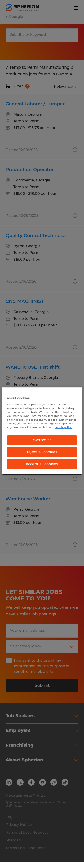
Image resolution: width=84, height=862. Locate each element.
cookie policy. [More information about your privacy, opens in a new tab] (63, 427)
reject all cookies (42, 452)
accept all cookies (42, 464)
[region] (42, 431)
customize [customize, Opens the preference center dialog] (42, 440)
